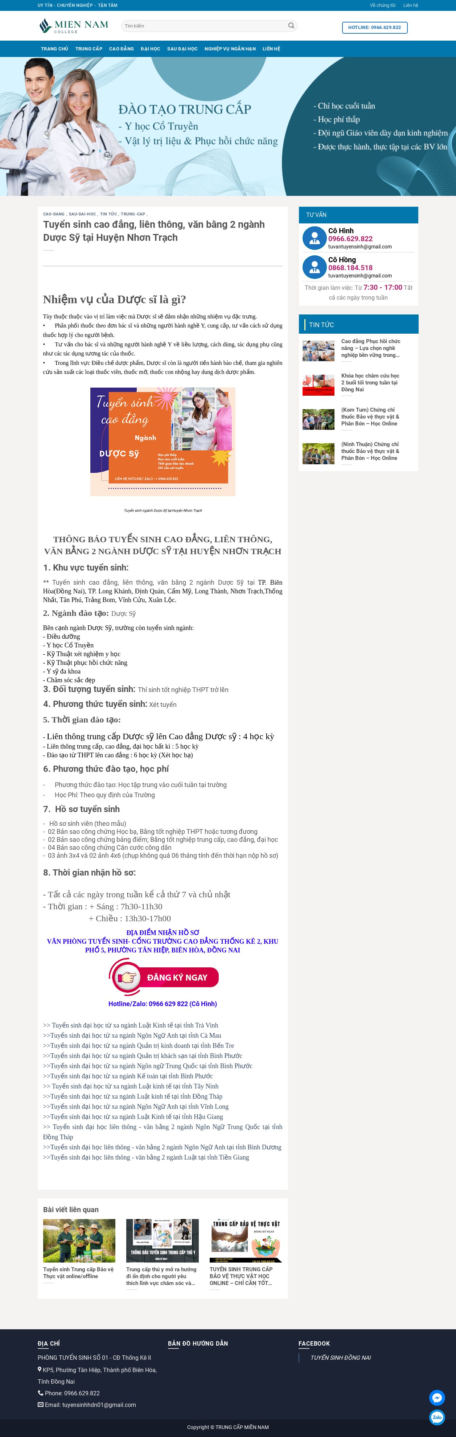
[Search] (291, 26)
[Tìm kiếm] (209, 26)
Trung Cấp (88, 49)
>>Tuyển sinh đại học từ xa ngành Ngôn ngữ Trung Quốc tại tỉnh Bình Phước (148, 1066)
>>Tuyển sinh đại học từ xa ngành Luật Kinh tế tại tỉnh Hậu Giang (133, 1116)
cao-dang (54, 214)
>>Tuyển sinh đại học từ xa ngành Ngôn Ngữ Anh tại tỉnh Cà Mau (132, 1035)
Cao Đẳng (121, 49)
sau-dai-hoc (83, 214)
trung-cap (134, 214)
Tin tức (109, 214)
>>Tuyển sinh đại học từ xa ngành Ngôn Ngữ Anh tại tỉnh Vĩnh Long (136, 1106)
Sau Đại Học (182, 49)
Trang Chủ (54, 49)
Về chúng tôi (382, 5)
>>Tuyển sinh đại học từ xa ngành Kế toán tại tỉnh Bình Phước (128, 1076)
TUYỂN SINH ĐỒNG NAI (340, 1357)
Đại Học (150, 49)
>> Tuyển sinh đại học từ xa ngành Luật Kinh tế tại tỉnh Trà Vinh (130, 1025)
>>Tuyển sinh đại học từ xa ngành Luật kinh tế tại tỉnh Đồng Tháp (133, 1096)
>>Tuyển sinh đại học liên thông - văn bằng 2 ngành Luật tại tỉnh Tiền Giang (146, 1157)
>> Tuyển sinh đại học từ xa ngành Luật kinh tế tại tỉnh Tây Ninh (131, 1086)
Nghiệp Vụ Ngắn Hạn (230, 49)
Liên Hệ (271, 49)
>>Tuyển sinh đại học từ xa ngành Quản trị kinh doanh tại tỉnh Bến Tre (138, 1045)
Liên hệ (410, 5)
